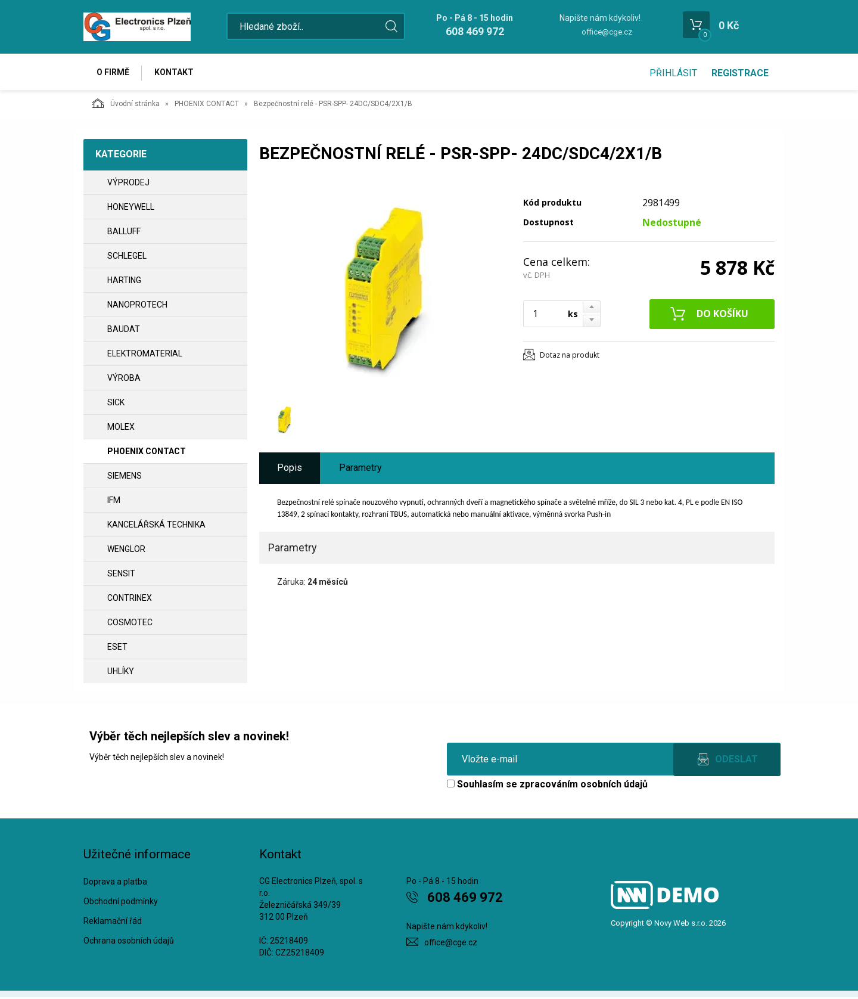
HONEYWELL (130, 208)
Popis (289, 469)
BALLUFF (124, 233)
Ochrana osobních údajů (128, 942)
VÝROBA (124, 379)
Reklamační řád (112, 922)
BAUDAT (123, 331)
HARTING (124, 282)
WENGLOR (126, 551)
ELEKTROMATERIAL (144, 355)
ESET (117, 648)
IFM (113, 502)
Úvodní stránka (126, 105)
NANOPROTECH (137, 306)
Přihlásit (673, 73)
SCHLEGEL (127, 257)
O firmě (113, 72)
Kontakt (176, 72)
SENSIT (121, 575)
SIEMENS (124, 477)
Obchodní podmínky (120, 903)
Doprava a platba (115, 883)
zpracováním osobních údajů (584, 786)
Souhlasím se (547, 786)
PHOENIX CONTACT (207, 105)
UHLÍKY (120, 673)
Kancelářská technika (156, 526)
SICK (116, 404)
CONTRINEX (129, 599)
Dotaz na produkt (569, 356)
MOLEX (121, 428)
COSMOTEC (130, 624)
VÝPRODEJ (128, 184)
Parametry (360, 469)
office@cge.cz (607, 31)
